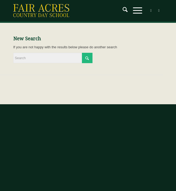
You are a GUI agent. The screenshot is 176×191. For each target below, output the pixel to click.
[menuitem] (122, 10)
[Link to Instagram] (159, 11)
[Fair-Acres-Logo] (73, 10)
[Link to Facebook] (151, 11)
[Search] (122, 10)
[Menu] (135, 10)
